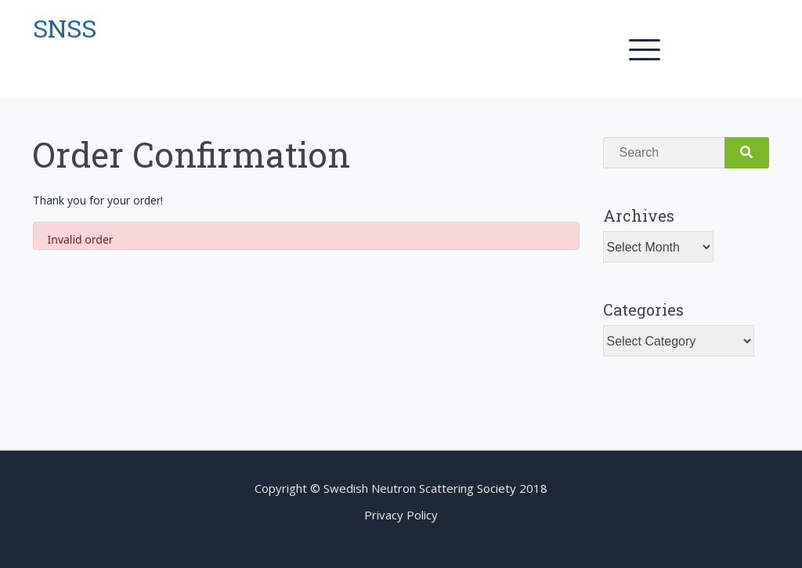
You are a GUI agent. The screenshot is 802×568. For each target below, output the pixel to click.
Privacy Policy (401, 515)
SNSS (64, 28)
